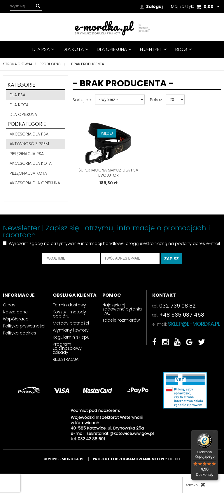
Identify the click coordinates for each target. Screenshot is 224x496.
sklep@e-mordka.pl (194, 323)
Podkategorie (27, 124)
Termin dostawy (69, 305)
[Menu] (214, 433)
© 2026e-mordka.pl (68, 458)
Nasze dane (15, 312)
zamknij (195, 485)
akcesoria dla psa (29, 134)
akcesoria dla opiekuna (35, 183)
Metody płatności (71, 323)
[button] (38, 6)
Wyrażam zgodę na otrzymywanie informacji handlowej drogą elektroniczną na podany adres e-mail (114, 243)
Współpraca (16, 319)
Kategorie (21, 84)
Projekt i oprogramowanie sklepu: (136, 458)
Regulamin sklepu (71, 337)
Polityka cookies (19, 333)
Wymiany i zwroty (71, 330)
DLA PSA (43, 49)
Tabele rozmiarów (121, 320)
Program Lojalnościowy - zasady (69, 348)
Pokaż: (156, 100)
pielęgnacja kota (28, 173)
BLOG (183, 49)
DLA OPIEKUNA (114, 49)
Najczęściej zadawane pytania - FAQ (123, 309)
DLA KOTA (75, 49)
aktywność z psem (29, 144)
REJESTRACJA (65, 359)
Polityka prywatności (24, 326)
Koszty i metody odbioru (69, 314)
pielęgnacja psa (27, 154)
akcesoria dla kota (31, 163)
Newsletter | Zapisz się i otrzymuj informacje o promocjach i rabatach (106, 231)
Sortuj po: (82, 100)
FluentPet (153, 49)
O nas (9, 305)
